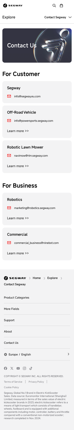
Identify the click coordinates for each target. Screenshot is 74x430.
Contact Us (11, 343)
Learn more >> (18, 131)
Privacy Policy (36, 381)
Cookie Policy (11, 387)
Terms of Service (13, 381)
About (8, 331)
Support (9, 320)
